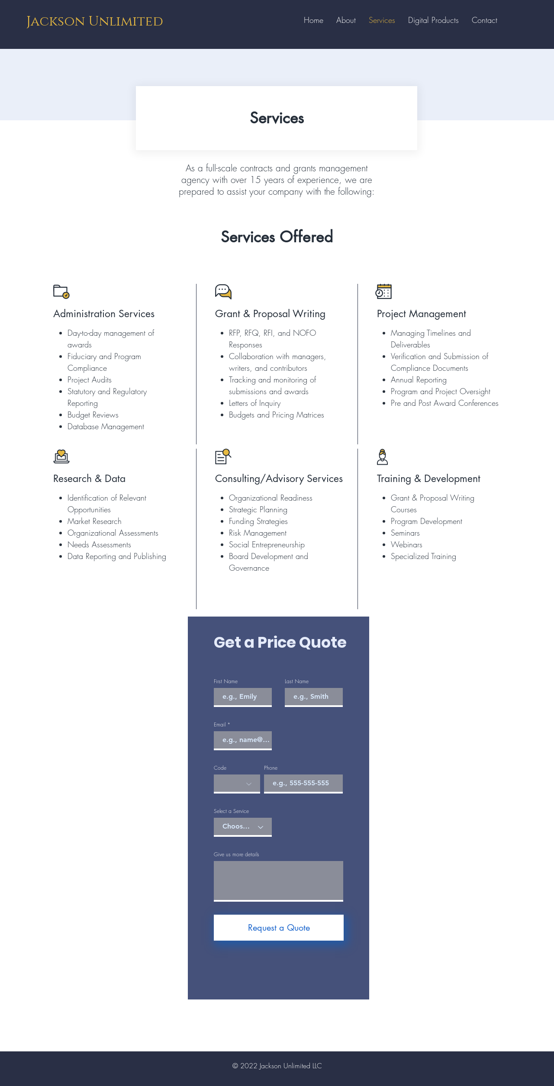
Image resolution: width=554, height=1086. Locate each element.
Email (219, 724)
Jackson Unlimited (94, 22)
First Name (226, 681)
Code (220, 768)
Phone (270, 768)
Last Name (297, 681)
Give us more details (236, 854)
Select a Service (231, 811)
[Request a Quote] (279, 928)
